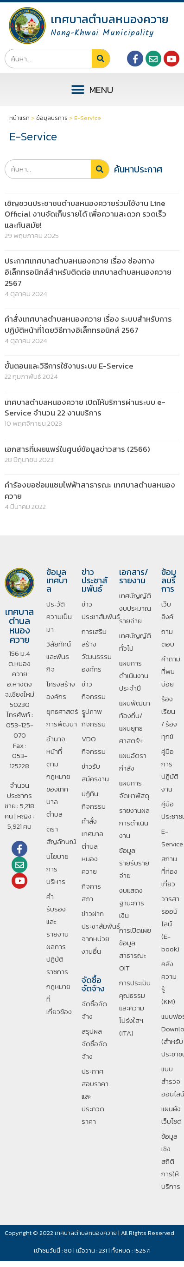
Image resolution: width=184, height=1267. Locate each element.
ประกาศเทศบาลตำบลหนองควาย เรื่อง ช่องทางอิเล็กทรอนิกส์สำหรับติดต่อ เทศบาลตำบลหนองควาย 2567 (88, 272)
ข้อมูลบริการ (52, 117)
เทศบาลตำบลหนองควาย (110, 19)
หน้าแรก (19, 117)
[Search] (101, 58)
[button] (92, 89)
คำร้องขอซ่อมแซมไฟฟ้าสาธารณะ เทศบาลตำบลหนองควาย (90, 490)
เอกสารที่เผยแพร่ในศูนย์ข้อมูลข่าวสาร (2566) (77, 449)
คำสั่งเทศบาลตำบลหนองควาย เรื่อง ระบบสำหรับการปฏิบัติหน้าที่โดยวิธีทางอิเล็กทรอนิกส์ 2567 (88, 324)
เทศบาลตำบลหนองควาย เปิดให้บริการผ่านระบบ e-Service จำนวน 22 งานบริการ (85, 407)
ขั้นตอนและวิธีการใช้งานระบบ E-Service (69, 366)
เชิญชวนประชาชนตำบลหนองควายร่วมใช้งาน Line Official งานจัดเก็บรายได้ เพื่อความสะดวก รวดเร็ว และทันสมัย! (85, 214)
